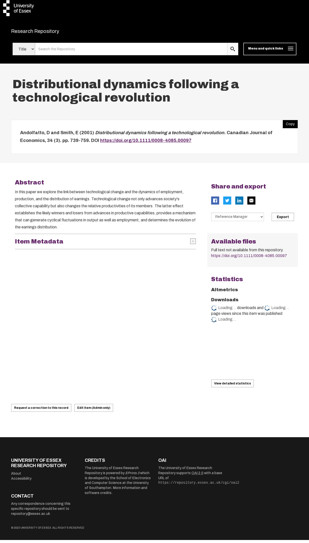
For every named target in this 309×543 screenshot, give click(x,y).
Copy (289, 126)
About (16, 476)
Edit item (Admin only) (93, 411)
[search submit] (232, 52)
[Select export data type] (237, 220)
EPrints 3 (132, 476)
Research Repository (46, 33)
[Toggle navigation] (269, 52)
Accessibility (21, 481)
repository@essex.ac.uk (30, 517)
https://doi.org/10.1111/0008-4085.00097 (145, 143)
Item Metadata (39, 244)
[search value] (131, 52)
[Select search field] (24, 52)
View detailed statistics (232, 386)
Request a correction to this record (41, 411)
